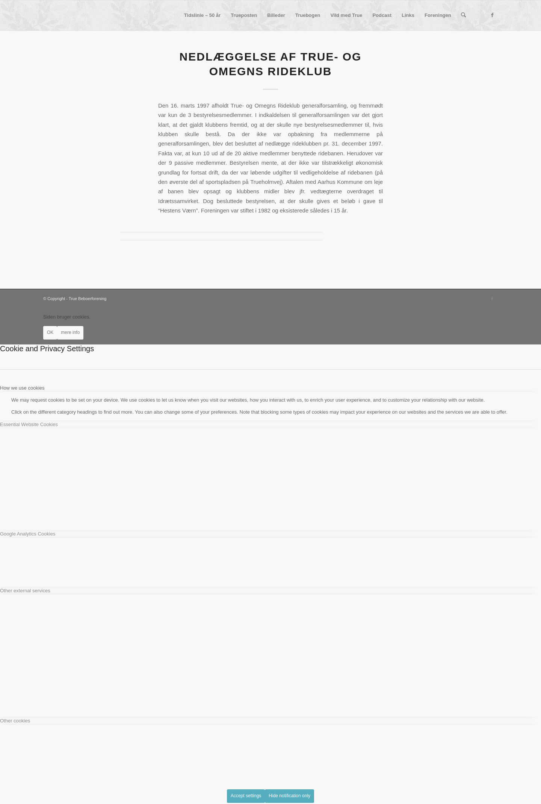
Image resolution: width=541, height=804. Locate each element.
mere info (70, 332)
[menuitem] (202, 15)
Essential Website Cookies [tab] (29, 424)
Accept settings (246, 795)
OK (50, 332)
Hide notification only (289, 795)
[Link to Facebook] (492, 15)
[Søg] (463, 15)
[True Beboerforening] (43, 15)
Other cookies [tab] (15, 721)
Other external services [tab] (25, 590)
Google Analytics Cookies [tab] (27, 534)
